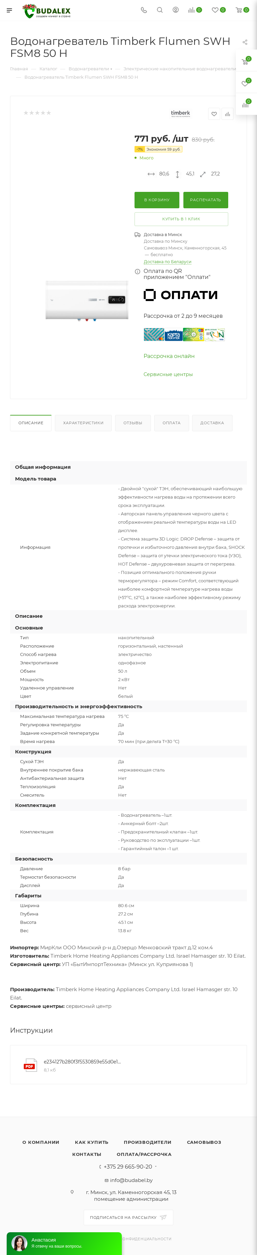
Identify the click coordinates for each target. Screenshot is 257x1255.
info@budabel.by (131, 1180)
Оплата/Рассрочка (144, 1154)
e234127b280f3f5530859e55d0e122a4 (83, 1062)
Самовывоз (204, 1142)
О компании (41, 1142)
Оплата (172, 423)
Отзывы (133, 423)
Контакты (86, 1154)
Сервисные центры (168, 374)
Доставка (212, 423)
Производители (147, 1142)
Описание (30, 423)
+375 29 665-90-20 (128, 1167)
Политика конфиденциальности (134, 1239)
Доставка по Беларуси (167, 261)
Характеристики (83, 423)
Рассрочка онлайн (169, 356)
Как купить (91, 1142)
